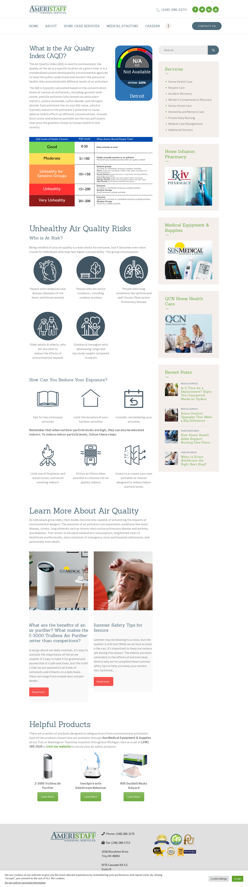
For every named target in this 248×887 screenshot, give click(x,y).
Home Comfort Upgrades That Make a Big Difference (196, 417)
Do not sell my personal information (25, 882)
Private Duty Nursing (181, 118)
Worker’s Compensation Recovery (190, 99)
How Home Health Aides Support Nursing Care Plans (195, 438)
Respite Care (176, 88)
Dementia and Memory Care (186, 112)
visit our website (58, 747)
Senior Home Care (180, 106)
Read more (38, 692)
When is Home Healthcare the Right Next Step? (194, 460)
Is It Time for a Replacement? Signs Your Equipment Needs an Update (196, 393)
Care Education (188, 452)
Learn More (47, 796)
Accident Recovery (180, 93)
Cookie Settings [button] (219, 878)
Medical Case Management (185, 124)
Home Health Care (180, 81)
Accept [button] (237, 878)
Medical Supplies (189, 383)
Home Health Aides (190, 430)
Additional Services (180, 130)
